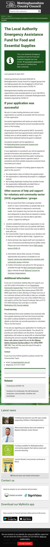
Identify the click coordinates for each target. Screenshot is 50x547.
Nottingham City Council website (16, 305)
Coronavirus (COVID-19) (15, 386)
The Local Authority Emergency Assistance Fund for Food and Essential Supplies (24, 19)
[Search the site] (39, 11)
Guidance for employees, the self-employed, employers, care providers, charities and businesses (22, 393)
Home (3, 16)
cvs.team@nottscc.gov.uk (20, 362)
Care (9, 16)
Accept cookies (25, 543)
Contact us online (13, 495)
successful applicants (33, 62)
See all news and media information (25, 475)
